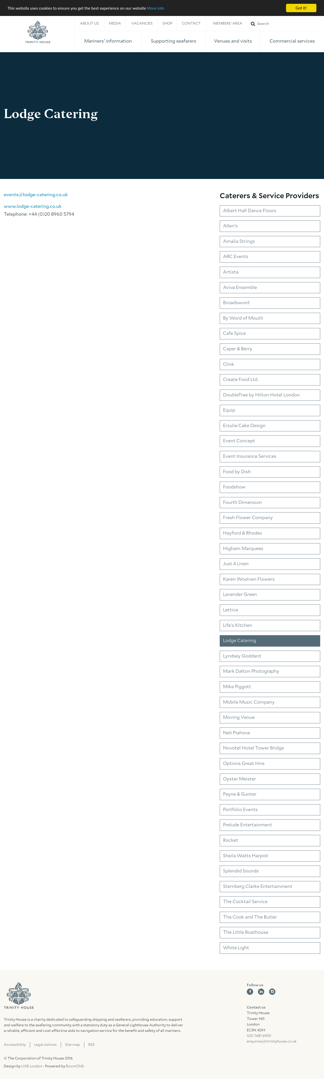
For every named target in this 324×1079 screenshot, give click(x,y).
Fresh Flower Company (248, 518)
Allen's (230, 226)
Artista (230, 272)
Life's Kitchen (237, 625)
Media (115, 23)
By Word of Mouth (243, 318)
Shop (167, 23)
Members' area (227, 23)
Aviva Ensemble (240, 287)
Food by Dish (237, 472)
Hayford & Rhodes (242, 533)
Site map (72, 1045)
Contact (191, 23)
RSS (91, 1045)
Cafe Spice (234, 333)
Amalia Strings (239, 241)
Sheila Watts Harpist (245, 856)
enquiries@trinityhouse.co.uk (271, 1041)
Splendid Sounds (241, 871)
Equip (229, 410)
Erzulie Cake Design (244, 426)
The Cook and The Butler (250, 917)
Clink (228, 364)
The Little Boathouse (245, 932)
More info (155, 8)
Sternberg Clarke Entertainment (257, 886)
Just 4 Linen (236, 564)
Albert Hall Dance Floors (249, 211)
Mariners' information (108, 41)
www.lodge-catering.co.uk (33, 206)
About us (89, 23)
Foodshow (234, 487)
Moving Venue (239, 717)
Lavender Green (240, 594)
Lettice (230, 610)
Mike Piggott (237, 687)
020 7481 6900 (259, 1036)
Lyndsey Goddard (242, 656)
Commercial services (292, 41)
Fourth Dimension (242, 502)
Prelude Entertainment (247, 825)
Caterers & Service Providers (269, 196)
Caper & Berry (237, 349)
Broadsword (236, 303)
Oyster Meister (239, 779)
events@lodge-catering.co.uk (36, 195)
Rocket (230, 840)
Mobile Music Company (249, 702)
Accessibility (15, 1045)
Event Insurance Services (249, 456)
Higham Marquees (243, 548)
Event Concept (239, 441)
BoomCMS (75, 1066)
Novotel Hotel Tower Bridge (253, 748)
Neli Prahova (236, 733)
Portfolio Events (240, 810)
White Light (236, 948)
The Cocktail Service (245, 902)
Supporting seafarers (173, 41)
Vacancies (142, 23)
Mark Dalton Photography (251, 671)
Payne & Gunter (239, 794)
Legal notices (45, 1045)
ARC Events (235, 256)
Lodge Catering (239, 640)
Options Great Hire (244, 763)
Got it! (301, 8)
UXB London (31, 1066)
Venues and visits (233, 41)
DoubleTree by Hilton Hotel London (261, 395)
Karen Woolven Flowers (249, 579)
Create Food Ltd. (240, 379)
